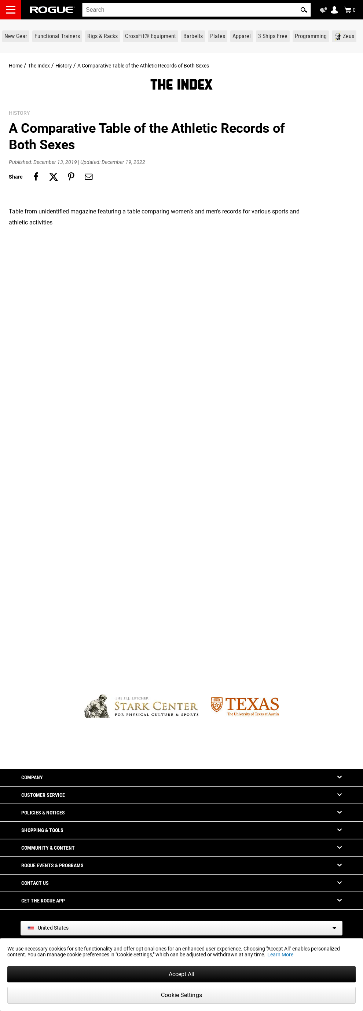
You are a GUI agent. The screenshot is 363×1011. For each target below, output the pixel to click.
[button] (304, 10)
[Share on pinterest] (71, 176)
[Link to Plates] (217, 36)
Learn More (280, 954)
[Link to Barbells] (193, 36)
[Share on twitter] (53, 176)
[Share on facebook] (36, 176)
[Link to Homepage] (52, 9)
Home (15, 66)
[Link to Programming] (311, 36)
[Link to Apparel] (241, 36)
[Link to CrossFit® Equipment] (150, 36)
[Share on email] (88, 176)
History (63, 66)
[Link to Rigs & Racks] (102, 36)
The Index (39, 66)
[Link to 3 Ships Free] (273, 36)
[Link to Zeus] (344, 36)
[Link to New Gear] (15, 36)
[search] (196, 10)
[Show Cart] (350, 10)
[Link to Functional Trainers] (57, 36)
